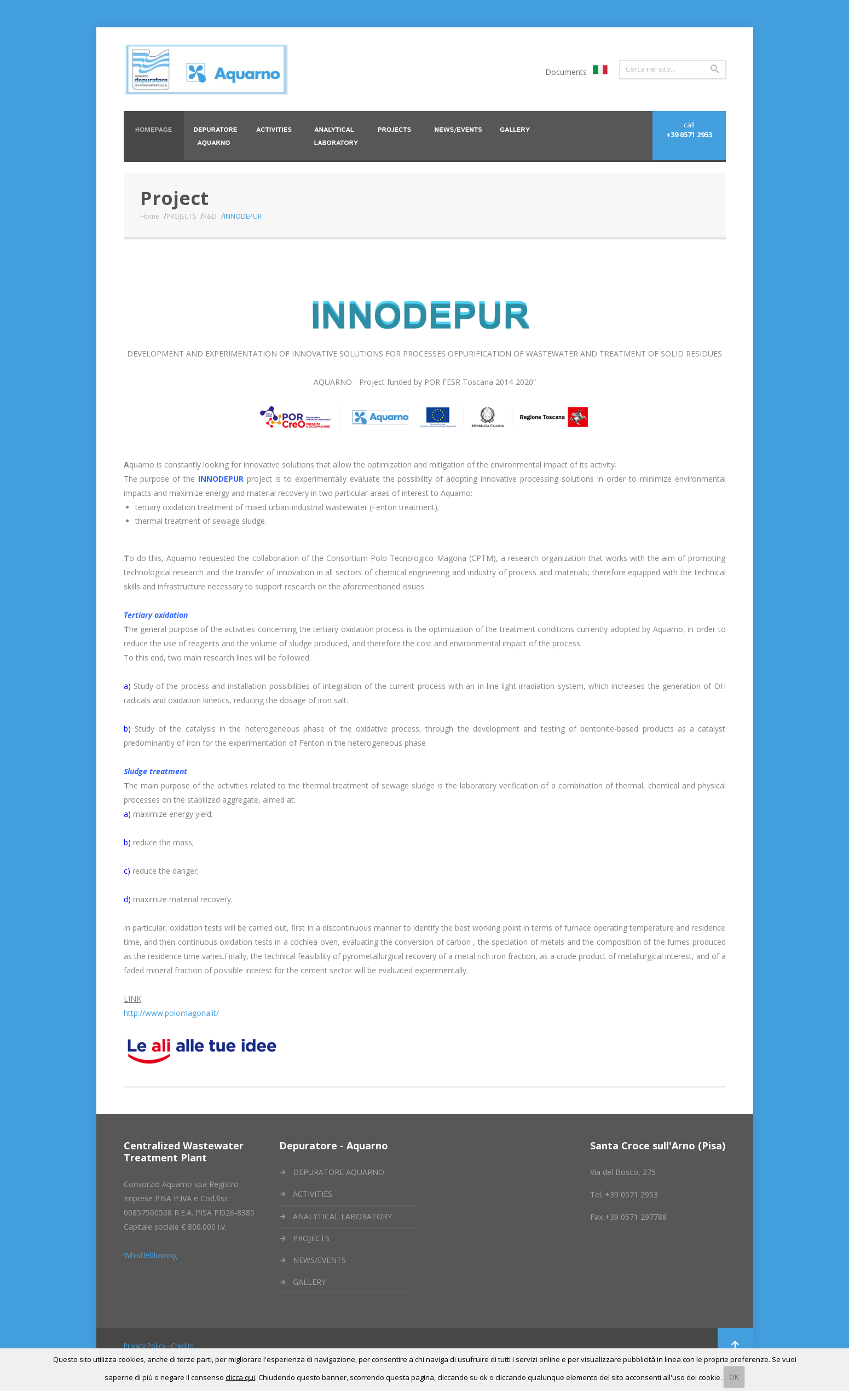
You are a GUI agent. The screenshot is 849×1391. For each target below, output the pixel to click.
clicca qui (240, 1377)
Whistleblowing (150, 1255)
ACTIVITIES (312, 1194)
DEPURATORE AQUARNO (338, 1172)
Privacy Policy (144, 1346)
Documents (566, 72)
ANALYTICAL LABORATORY (342, 1216)
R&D (209, 216)
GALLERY (309, 1282)
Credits (182, 1346)
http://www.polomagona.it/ (171, 1013)
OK (734, 1377)
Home (149, 216)
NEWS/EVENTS (319, 1260)
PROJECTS (180, 216)
